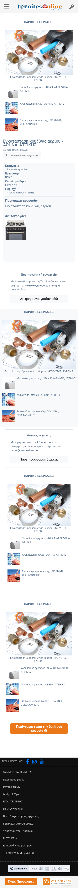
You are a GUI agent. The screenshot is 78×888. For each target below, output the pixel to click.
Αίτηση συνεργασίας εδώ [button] (39, 299)
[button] (21, 881)
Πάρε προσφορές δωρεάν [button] (39, 459)
